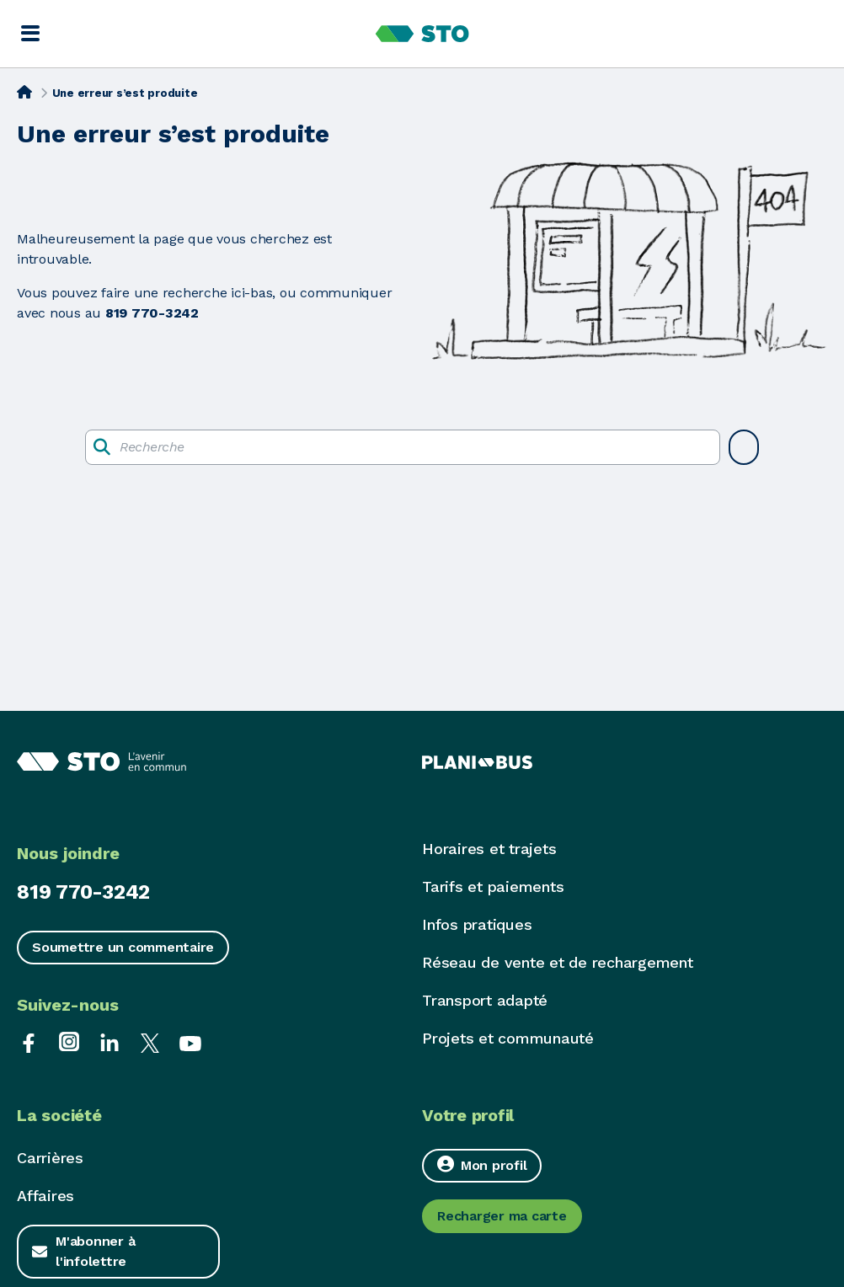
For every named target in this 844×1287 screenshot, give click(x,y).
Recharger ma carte (502, 1216)
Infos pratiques (477, 924)
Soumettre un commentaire (123, 947)
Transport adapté (485, 1000)
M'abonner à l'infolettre (95, 1251)
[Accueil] (24, 91)
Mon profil (481, 1164)
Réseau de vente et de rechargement (557, 962)
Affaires (45, 1195)
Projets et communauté (508, 1038)
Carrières (50, 1158)
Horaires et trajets (489, 848)
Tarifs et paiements (493, 886)
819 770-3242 (83, 892)
